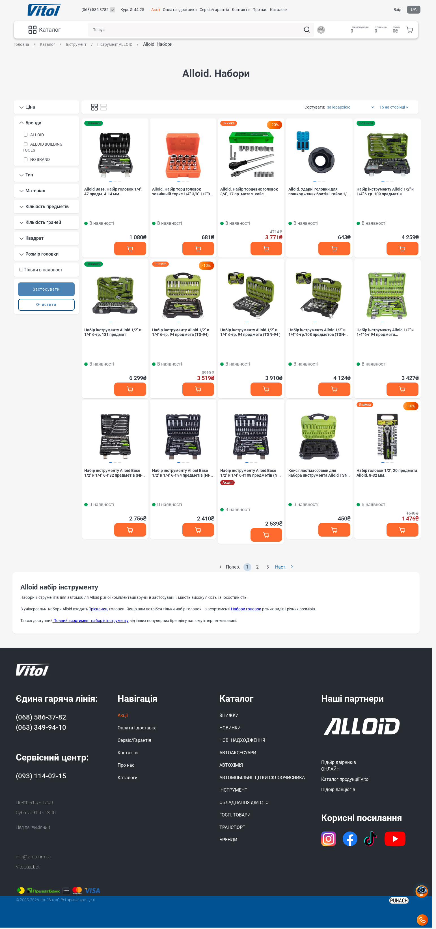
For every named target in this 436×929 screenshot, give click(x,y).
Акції (155, 9)
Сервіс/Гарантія (134, 741)
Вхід (397, 9)
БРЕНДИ (228, 841)
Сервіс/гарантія (214, 9)
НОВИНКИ (230, 729)
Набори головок (246, 610)
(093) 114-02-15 (41, 777)
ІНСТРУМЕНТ (233, 791)
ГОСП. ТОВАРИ (235, 816)
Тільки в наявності (41, 270)
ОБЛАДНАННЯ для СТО (244, 804)
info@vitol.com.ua (33, 858)
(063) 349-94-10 (41, 729)
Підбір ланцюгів (338, 791)
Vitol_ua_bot (28, 868)
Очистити (46, 304)
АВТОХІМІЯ (231, 766)
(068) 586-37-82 (41, 719)
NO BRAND (40, 159)
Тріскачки (98, 610)
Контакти (241, 9)
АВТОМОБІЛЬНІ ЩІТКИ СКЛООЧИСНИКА (262, 779)
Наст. (284, 568)
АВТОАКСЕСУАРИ (237, 754)
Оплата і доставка (180, 9)
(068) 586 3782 (95, 9)
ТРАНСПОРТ (232, 828)
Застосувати (46, 289)
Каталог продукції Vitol (345, 780)
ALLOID (37, 135)
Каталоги (279, 9)
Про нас (259, 9)
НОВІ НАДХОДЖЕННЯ (242, 741)
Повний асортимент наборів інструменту (91, 622)
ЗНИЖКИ (229, 717)
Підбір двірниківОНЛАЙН (338, 767)
